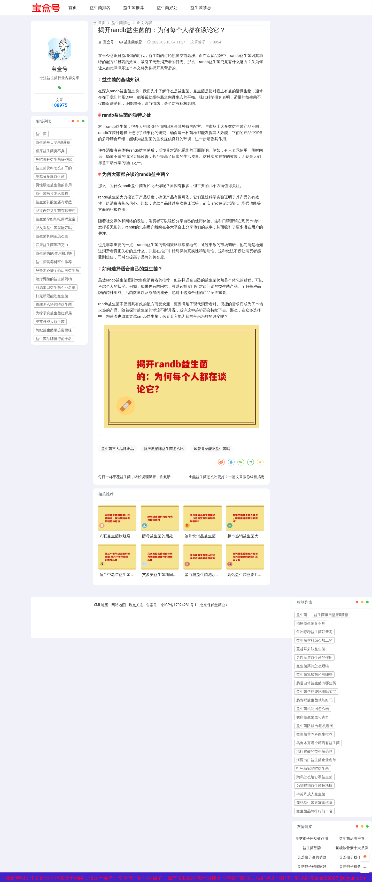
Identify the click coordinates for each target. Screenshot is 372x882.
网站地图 (118, 609)
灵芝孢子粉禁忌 (352, 871)
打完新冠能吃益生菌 (52, 296)
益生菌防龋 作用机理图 (54, 253)
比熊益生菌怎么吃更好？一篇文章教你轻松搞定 (227, 481)
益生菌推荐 (133, 7)
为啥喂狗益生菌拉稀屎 (54, 313)
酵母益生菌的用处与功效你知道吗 (171, 540)
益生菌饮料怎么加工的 (54, 168)
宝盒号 (106, 47)
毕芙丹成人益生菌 (50, 322)
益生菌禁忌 (200, 7)
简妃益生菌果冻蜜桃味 (54, 330)
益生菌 (41, 134)
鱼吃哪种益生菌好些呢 (54, 159)
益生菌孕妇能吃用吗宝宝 (55, 219)
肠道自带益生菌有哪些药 (55, 211)
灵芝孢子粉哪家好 (311, 871)
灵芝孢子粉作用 (352, 862)
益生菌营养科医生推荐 (54, 262)
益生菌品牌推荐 (352, 843)
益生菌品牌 (312, 852)
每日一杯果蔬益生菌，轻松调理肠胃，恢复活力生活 (139, 481)
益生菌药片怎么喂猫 (52, 193)
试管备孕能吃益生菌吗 (212, 453)
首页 (72, 7)
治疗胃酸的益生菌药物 (54, 279)
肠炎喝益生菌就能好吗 (54, 228)
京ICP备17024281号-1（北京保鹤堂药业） (195, 609)
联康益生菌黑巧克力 (52, 245)
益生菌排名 (100, 7)
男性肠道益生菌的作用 (54, 185)
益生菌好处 (167, 7)
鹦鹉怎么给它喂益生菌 (54, 304)
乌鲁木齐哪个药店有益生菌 (57, 270)
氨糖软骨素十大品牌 (352, 852)
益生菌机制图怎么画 (52, 236)
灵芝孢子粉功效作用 (312, 843)
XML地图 (101, 609)
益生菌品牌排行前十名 (54, 339)
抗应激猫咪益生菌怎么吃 (164, 453)
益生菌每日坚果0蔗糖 (53, 142)
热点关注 (136, 609)
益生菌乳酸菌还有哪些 (54, 202)
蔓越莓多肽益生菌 (50, 176)
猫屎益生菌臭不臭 (50, 151)
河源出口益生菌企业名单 (55, 287)
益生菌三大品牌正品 (117, 453)
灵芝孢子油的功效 (311, 862)
